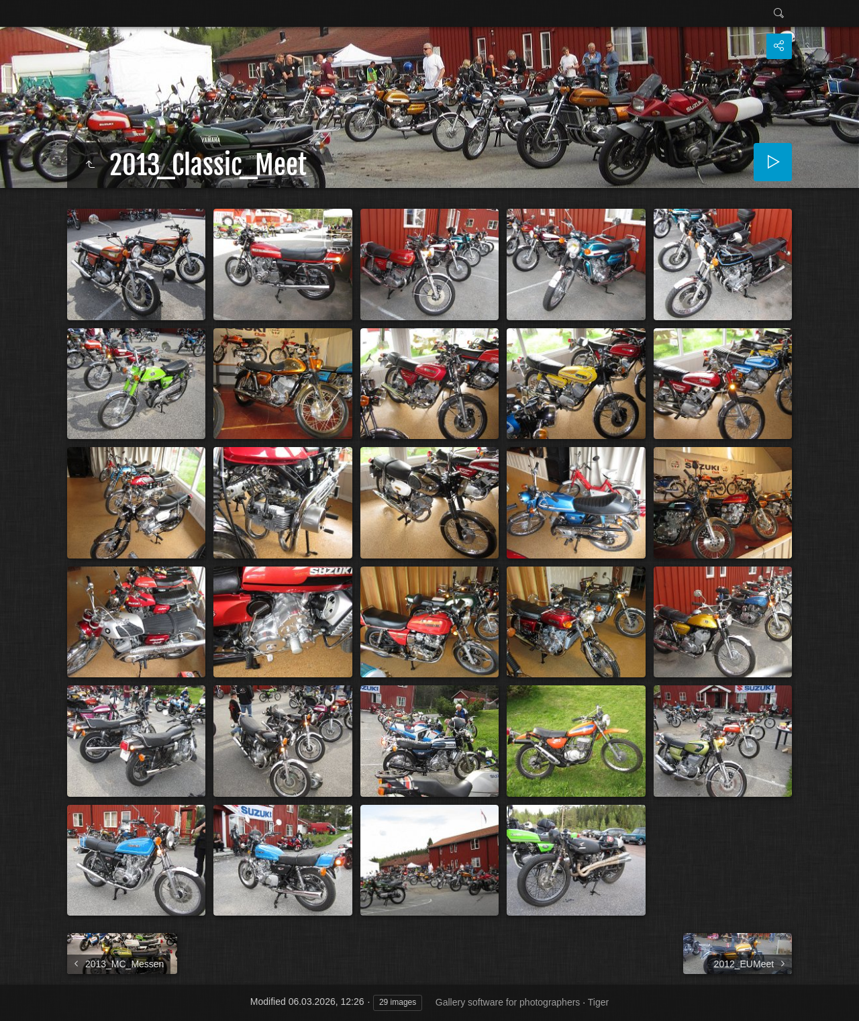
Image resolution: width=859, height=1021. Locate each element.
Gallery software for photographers (508, 1002)
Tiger (598, 1002)
